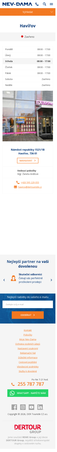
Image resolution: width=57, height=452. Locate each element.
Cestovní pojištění (28, 362)
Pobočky (27, 334)
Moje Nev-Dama (27, 339)
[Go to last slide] (4, 280)
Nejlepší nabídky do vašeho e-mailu (27, 297)
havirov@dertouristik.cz (30, 186)
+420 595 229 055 (30, 182)
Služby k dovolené (28, 371)
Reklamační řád (28, 352)
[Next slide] (51, 280)
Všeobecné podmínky (28, 366)
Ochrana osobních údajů (27, 343)
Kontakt (28, 330)
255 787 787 (37, 4)
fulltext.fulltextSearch (44, 4)
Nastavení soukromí (28, 348)
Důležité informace (27, 357)
